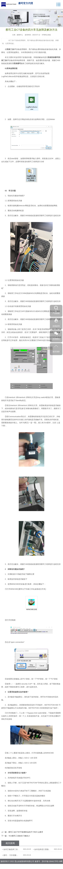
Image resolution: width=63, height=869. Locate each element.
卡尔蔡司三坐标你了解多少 (19, 836)
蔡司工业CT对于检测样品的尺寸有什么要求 (25, 832)
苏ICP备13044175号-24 (51, 861)
